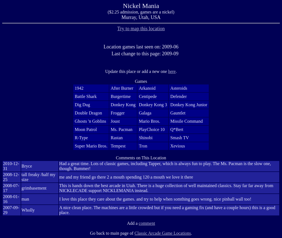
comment (147, 223)
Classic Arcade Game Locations (162, 233)
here (172, 71)
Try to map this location (141, 28)
